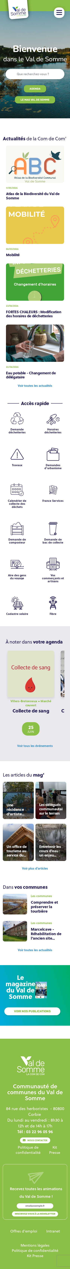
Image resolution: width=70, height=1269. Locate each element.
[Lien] (35, 88)
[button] (59, 12)
